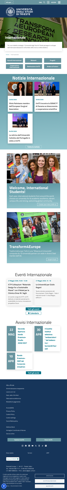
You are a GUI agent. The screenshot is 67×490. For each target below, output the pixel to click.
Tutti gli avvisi (33, 372)
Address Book (10, 427)
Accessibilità (10, 408)
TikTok (42, 446)
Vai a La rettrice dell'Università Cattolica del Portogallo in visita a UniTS (20, 129)
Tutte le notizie (33, 146)
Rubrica (48, 2)
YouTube (32, 446)
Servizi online (10, 434)
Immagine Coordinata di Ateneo (16, 430)
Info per (8, 2)
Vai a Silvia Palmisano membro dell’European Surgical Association (20, 97)
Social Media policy (12, 421)
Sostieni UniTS (19, 440)
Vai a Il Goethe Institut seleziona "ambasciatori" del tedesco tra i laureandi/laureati (47, 338)
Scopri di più (52, 259)
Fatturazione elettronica (13, 398)
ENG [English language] (40, 2)
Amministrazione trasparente (15, 388)
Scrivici (30, 453)
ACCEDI (53, 2)
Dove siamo (10, 453)
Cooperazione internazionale (14, 66)
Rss (46, 446)
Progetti (52, 60)
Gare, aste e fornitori (12, 395)
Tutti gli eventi (33, 309)
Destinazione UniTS (33, 66)
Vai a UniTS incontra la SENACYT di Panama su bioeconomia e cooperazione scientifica (46, 97)
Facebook (26, 446)
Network (33, 60)
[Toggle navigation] (59, 2)
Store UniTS (48, 440)
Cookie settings (11, 418)
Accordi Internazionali (14, 60)
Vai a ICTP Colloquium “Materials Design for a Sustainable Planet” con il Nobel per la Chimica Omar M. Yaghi (20, 292)
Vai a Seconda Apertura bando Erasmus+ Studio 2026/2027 (20, 338)
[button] (4, 486)
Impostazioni (49, 476)
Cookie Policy (10, 414)
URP (47, 453)
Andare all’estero (52, 66)
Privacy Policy (10, 411)
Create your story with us (47, 204)
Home (7, 55)
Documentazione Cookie (16, 486)
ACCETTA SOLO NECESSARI (49, 481)
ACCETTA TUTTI (49, 486)
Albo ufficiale (10, 385)
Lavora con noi (10, 392)
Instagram (22, 446)
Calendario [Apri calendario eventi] (34, 313)
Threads (39, 446)
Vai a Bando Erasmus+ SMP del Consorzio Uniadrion (20, 361)
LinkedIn (29, 446)
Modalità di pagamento (13, 402)
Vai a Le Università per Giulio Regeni (47, 292)
